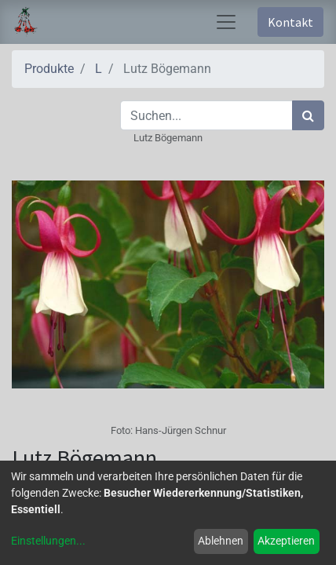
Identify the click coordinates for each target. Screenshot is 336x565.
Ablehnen (220, 540)
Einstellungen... (48, 540)
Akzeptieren (286, 540)
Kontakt (290, 22)
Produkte (49, 68)
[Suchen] (308, 115)
